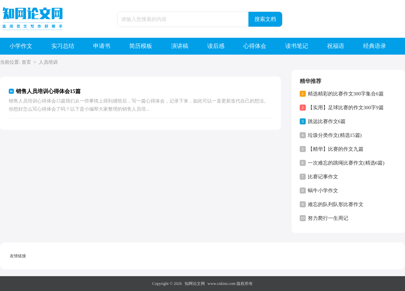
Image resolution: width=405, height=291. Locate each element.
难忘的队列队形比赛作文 (335, 204)
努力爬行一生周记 (328, 218)
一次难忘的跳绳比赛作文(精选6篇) (346, 163)
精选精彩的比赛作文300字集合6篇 (346, 93)
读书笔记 (296, 46)
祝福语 (335, 46)
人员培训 (48, 62)
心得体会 (254, 46)
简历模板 (140, 46)
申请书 (101, 46)
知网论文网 (195, 283)
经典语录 (374, 46)
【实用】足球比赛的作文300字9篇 (346, 107)
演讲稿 (179, 46)
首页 (26, 62)
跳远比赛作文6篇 (327, 121)
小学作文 (20, 46)
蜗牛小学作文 (323, 190)
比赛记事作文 (323, 176)
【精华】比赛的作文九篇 (335, 149)
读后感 (215, 46)
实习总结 (62, 46)
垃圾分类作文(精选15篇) (335, 135)
